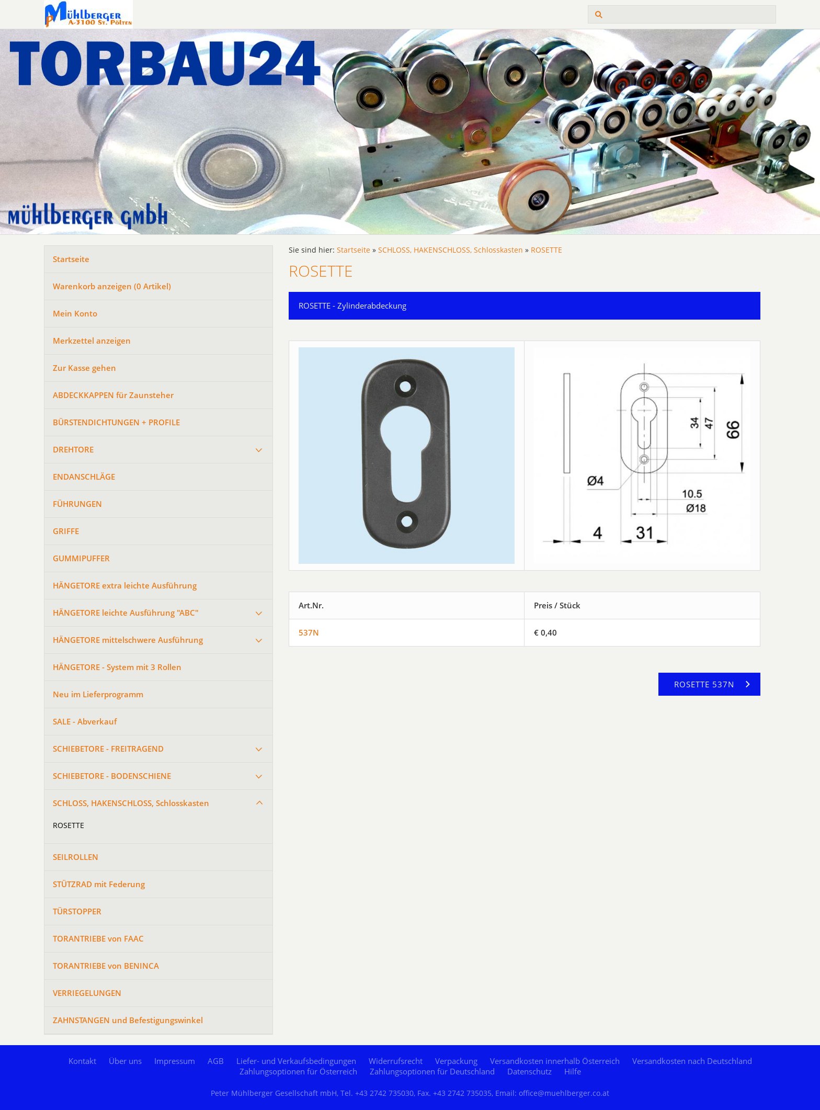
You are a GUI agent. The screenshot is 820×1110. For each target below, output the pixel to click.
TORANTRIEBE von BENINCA (106, 965)
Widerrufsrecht (396, 1061)
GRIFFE (66, 531)
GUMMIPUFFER (81, 558)
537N (309, 632)
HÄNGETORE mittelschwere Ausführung (128, 640)
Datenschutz (529, 1071)
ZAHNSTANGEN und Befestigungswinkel (128, 1020)
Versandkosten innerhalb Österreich (555, 1061)
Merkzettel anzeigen (92, 340)
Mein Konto (75, 313)
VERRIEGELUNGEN (87, 993)
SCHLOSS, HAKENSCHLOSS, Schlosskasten (131, 803)
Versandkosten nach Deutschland (692, 1061)
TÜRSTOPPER (77, 911)
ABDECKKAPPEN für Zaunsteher (113, 395)
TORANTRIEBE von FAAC (98, 938)
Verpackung (456, 1061)
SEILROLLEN (75, 857)
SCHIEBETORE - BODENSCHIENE (112, 776)
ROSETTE (68, 825)
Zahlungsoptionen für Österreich (298, 1071)
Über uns (125, 1061)
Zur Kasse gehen (84, 368)
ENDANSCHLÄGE (84, 476)
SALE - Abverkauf (85, 721)
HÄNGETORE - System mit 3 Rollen (117, 667)
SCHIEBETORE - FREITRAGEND (108, 748)
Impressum (174, 1061)
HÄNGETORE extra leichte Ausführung (125, 585)
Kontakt (82, 1061)
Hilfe (572, 1071)
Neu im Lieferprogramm (98, 694)
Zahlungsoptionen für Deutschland (432, 1071)
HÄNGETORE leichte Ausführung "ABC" (126, 612)
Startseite (71, 259)
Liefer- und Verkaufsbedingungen (296, 1061)
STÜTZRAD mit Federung (99, 884)
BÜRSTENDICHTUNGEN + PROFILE (116, 422)
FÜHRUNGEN (77, 504)
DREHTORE (73, 449)
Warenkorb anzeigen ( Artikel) (112, 286)
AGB (216, 1061)
